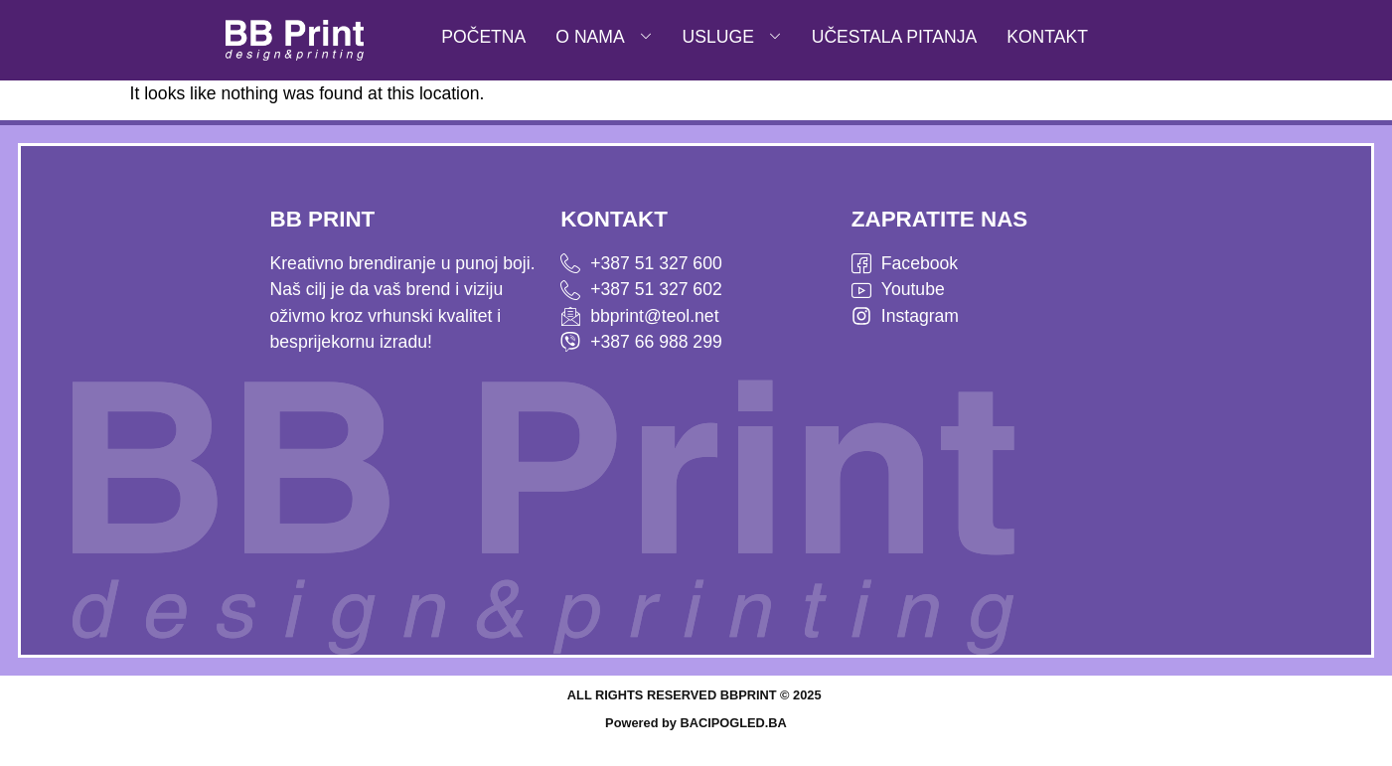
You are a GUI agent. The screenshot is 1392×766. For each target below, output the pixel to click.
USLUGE (732, 37)
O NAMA (603, 37)
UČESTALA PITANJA (895, 37)
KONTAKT (1047, 37)
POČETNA (483, 37)
